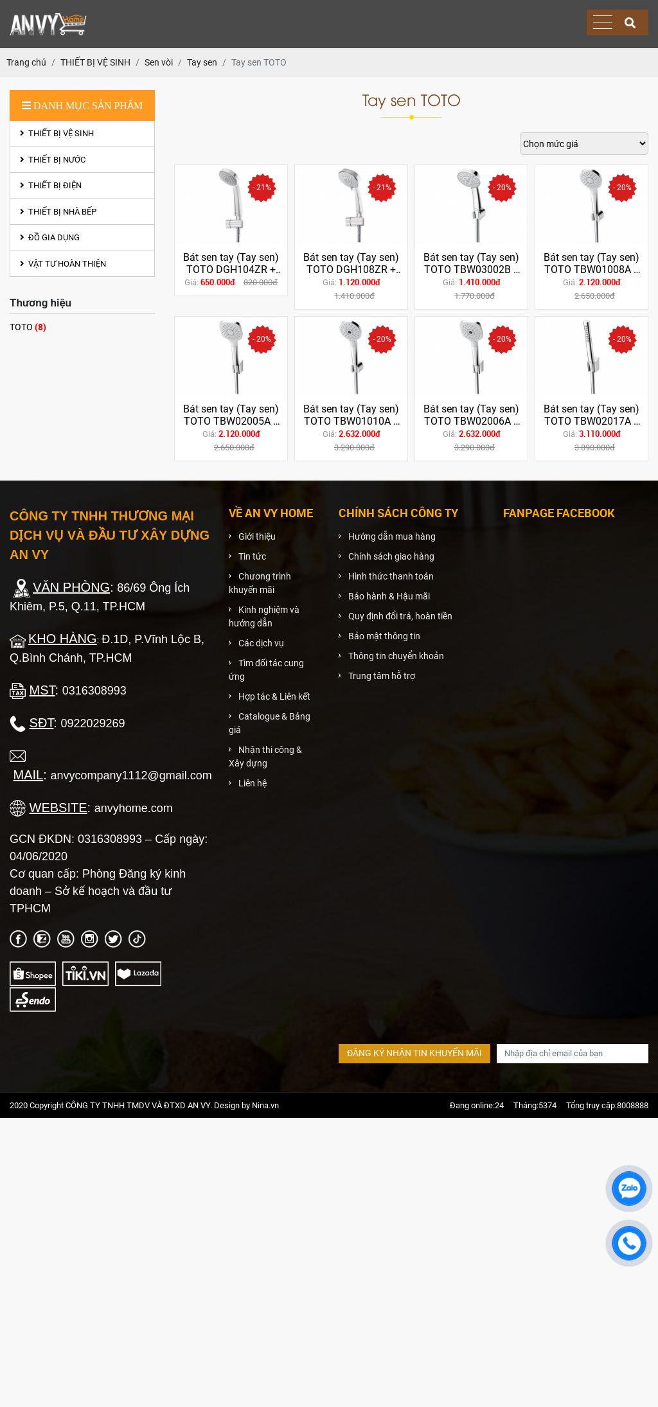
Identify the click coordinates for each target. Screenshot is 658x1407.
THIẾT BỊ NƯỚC (52, 159)
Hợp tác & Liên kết (274, 696)
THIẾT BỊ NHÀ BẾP (58, 212)
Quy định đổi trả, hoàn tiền (400, 616)
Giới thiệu (257, 536)
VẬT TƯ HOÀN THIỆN (63, 264)
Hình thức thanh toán (391, 576)
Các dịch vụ (261, 643)
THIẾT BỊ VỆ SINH (57, 133)
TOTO (28, 327)
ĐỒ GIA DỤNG (50, 237)
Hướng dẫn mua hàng (392, 536)
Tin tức (252, 556)
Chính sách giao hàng (391, 556)
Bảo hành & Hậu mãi (389, 596)
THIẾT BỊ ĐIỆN (51, 185)
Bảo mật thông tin (384, 636)
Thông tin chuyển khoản (396, 656)
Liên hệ (252, 783)
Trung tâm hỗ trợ (381, 676)
